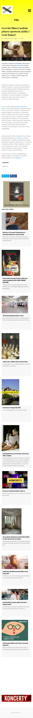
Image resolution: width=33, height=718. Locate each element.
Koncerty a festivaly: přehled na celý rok (14, 491)
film (22, 38)
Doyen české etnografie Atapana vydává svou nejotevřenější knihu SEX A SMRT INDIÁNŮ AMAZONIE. (15, 280)
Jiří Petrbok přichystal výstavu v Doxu (13, 315)
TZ (17, 38)
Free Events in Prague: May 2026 (12, 407)
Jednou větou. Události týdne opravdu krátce (15, 361)
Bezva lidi (20, 65)
